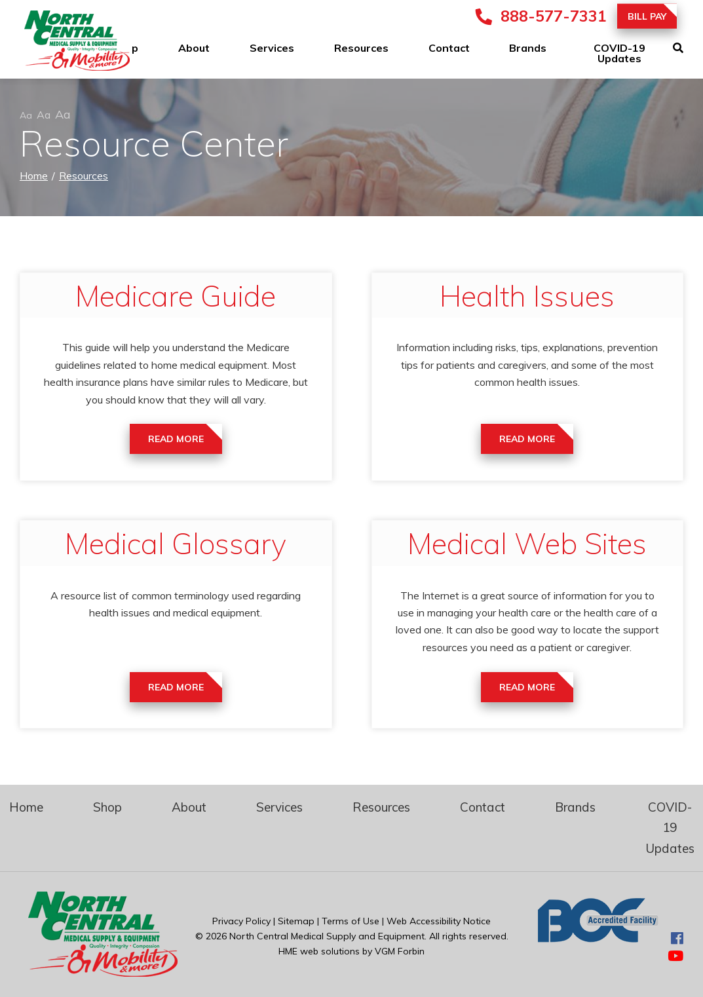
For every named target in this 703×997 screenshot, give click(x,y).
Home (34, 175)
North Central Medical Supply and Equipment (327, 936)
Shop (107, 807)
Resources (361, 47)
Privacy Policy (241, 921)
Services (272, 47)
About (194, 47)
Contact (449, 47)
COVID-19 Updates (619, 53)
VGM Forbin (400, 951)
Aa (26, 115)
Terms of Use (350, 921)
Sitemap (296, 921)
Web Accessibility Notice (439, 921)
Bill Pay (647, 16)
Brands (527, 47)
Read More (176, 439)
